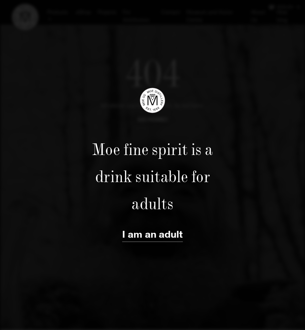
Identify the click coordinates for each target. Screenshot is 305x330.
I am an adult (152, 234)
